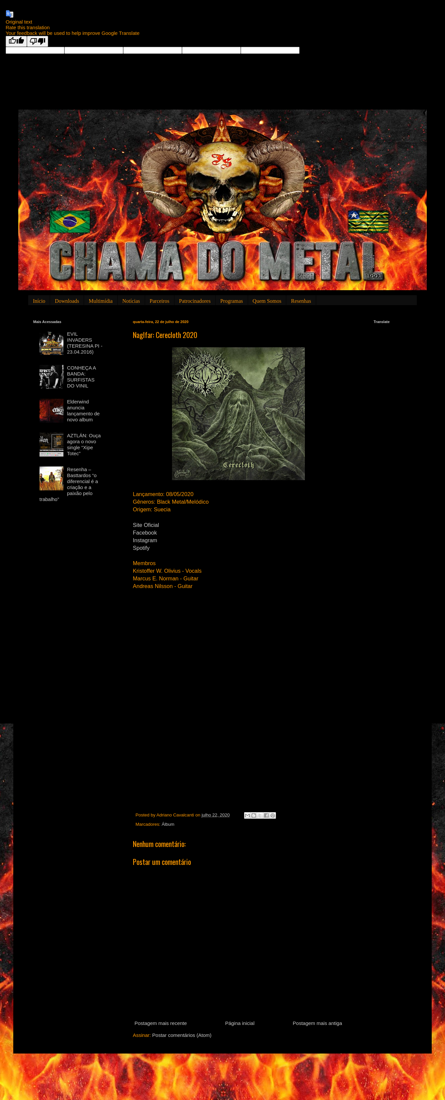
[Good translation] (16, 41)
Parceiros (160, 301)
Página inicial (239, 1023)
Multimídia (101, 301)
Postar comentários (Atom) (181, 1035)
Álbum (168, 824)
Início (39, 301)
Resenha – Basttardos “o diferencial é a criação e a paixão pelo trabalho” (69, 484)
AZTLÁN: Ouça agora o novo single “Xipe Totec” (84, 444)
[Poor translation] (37, 41)
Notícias (131, 301)
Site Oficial (146, 525)
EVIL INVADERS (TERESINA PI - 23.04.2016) (85, 343)
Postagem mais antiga (317, 1023)
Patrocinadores (195, 301)
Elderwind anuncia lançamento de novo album (83, 410)
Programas (231, 301)
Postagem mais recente (160, 1023)
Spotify (141, 548)
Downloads (67, 301)
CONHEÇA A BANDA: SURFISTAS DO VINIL (81, 376)
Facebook (145, 533)
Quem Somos (267, 301)
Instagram (145, 540)
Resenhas (301, 301)
